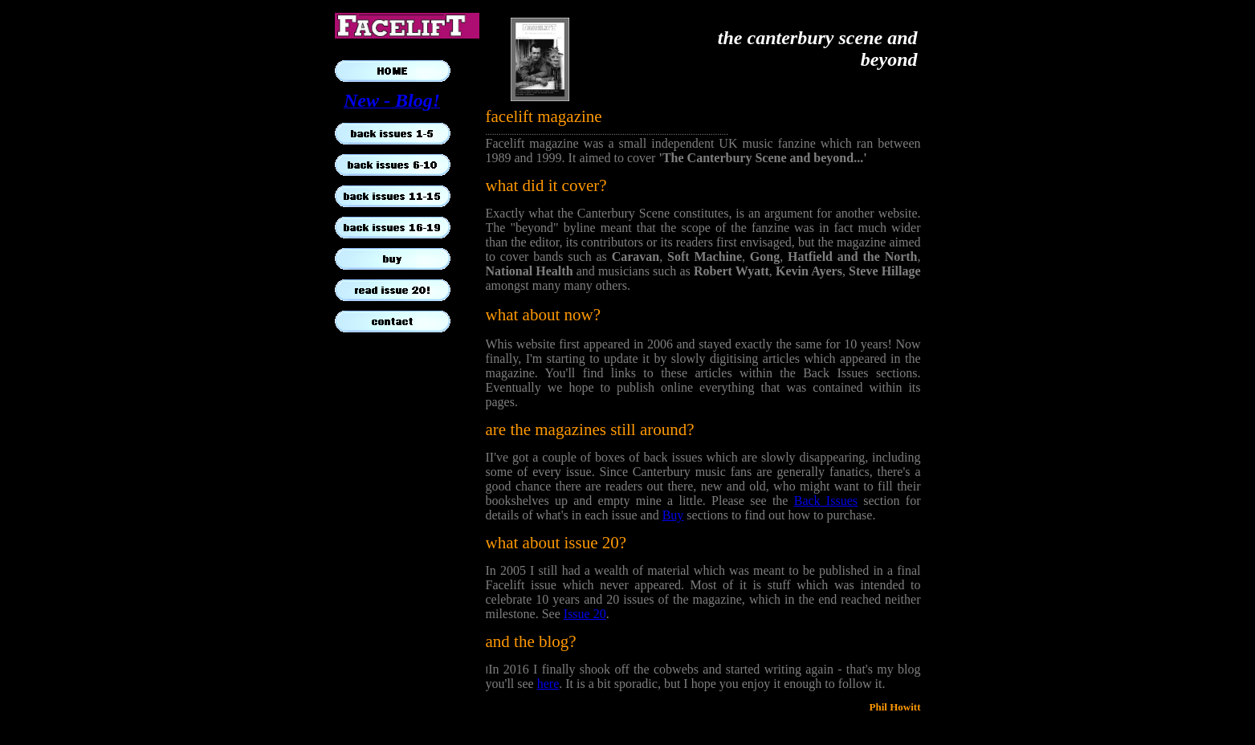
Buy (673, 515)
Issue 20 (585, 614)
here (548, 683)
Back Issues (826, 500)
